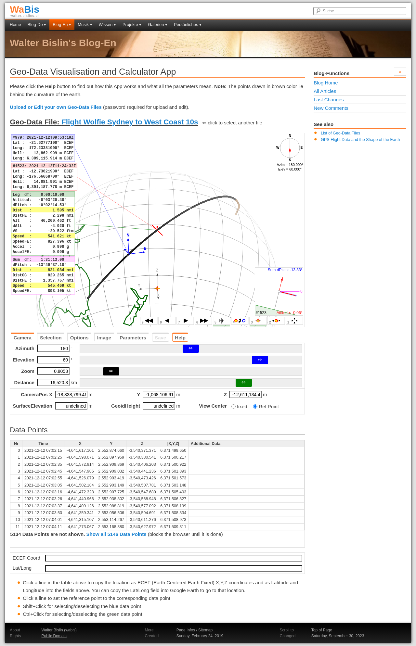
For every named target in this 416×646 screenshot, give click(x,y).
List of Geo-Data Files (340, 133)
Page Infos (185, 630)
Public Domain (54, 636)
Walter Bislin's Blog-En (63, 42)
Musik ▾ (85, 24)
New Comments (331, 108)
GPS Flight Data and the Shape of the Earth (360, 139)
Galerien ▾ (157, 24)
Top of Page (321, 630)
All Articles (325, 91)
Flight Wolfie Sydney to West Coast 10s (129, 122)
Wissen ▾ (107, 24)
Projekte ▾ (132, 24)
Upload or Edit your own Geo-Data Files (56, 107)
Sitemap (205, 630)
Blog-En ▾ (62, 24)
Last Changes (329, 99)
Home (15, 24)
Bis (24, 9)
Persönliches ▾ (188, 24)
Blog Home (326, 82)
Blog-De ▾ (37, 24)
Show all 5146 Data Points (116, 534)
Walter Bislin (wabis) (59, 630)
